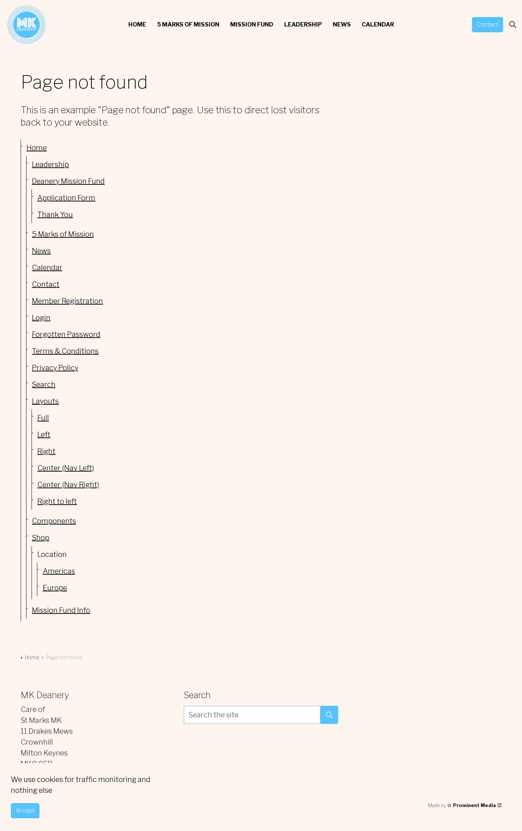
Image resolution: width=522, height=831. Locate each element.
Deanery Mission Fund (68, 181)
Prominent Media (474, 805)
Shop (40, 537)
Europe (55, 587)
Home (137, 24)
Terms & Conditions (65, 351)
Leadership (303, 24)
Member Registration (67, 301)
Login (41, 317)
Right (46, 451)
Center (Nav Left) (65, 468)
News (342, 24)
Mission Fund (251, 24)
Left (43, 434)
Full (43, 418)
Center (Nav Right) (68, 484)
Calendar (378, 24)
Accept (25, 811)
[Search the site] (261, 715)
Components (54, 521)
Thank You (55, 214)
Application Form (66, 198)
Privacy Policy (55, 367)
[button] (329, 715)
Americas (59, 571)
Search (43, 384)
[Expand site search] (513, 25)
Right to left (57, 501)
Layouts (45, 401)
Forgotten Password (66, 334)
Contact (487, 24)
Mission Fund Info (61, 610)
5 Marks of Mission (188, 24)
